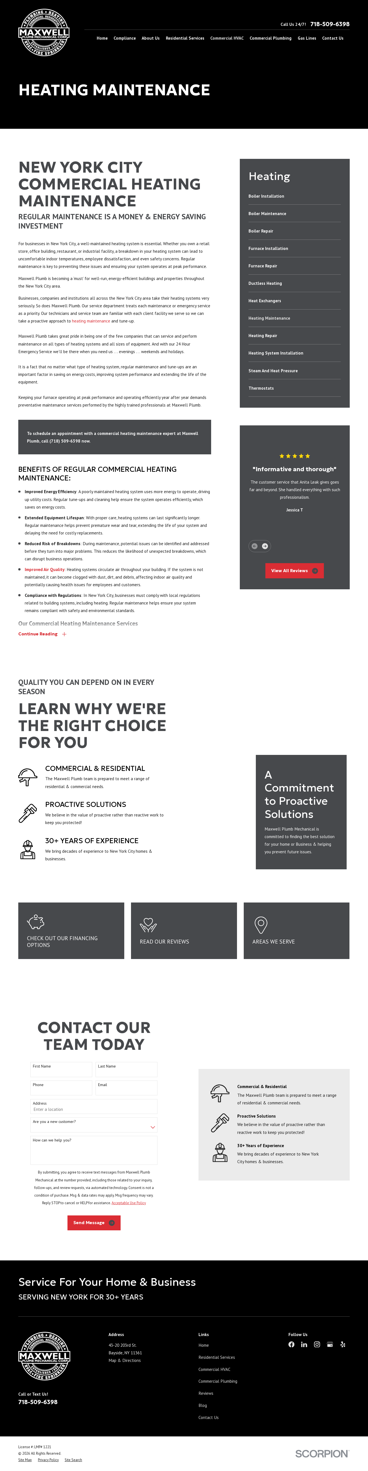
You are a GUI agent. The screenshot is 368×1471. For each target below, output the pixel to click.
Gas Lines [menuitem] (307, 38)
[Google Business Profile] (330, 1325)
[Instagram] (317, 1325)
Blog (202, 1386)
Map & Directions (125, 1341)
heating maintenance (91, 321)
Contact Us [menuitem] (333, 38)
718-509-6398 (330, 24)
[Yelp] (343, 1325)
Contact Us (208, 1398)
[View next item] (265, 546)
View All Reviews (294, 571)
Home (203, 1325)
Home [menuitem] (102, 38)
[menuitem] (295, 195)
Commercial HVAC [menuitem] (227, 38)
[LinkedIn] (304, 1325)
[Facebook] (291, 1325)
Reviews (205, 1374)
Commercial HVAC (214, 1349)
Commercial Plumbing (217, 1361)
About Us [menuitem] (151, 38)
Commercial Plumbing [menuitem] (271, 38)
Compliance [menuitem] (125, 38)
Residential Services (216, 1338)
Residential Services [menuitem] (185, 38)
